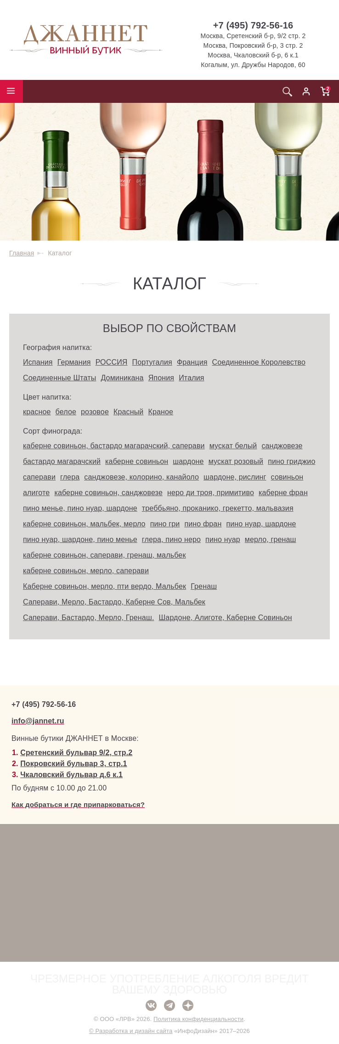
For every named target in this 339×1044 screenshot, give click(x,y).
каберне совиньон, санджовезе (108, 493)
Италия (191, 378)
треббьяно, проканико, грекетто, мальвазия (218, 508)
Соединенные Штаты (59, 378)
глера (69, 477)
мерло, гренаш (270, 539)
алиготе (36, 493)
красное (37, 412)
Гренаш (204, 586)
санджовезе (281, 446)
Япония (161, 378)
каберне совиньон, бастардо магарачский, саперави (114, 446)
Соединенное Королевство (258, 362)
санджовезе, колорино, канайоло (141, 477)
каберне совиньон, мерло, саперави (86, 571)
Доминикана (122, 378)
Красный (128, 412)
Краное (160, 412)
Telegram (169, 1005)
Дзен (187, 1005)
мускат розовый (236, 461)
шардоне (188, 461)
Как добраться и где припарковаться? (78, 804)
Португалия (152, 362)
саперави (39, 477)
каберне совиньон (136, 461)
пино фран (202, 524)
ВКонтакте (151, 1005)
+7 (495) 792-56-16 (253, 25)
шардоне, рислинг (234, 477)
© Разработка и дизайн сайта (130, 1030)
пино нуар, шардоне (261, 524)
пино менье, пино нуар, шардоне (80, 508)
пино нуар (222, 539)
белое (66, 412)
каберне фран (283, 493)
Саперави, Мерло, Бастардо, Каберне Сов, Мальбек (114, 602)
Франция (192, 362)
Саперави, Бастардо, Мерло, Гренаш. (88, 617)
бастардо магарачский (62, 461)
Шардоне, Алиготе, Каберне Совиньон (225, 617)
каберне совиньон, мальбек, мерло (84, 524)
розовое (95, 412)
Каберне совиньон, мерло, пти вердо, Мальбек (104, 586)
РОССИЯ (112, 362)
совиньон (287, 477)
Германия (74, 362)
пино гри (165, 524)
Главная (21, 253)
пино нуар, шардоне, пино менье (80, 539)
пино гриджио (291, 461)
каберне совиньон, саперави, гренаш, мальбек (104, 555)
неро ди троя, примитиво (210, 493)
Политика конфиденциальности (198, 1019)
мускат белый (233, 446)
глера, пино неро (171, 539)
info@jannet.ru (37, 721)
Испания (38, 362)
